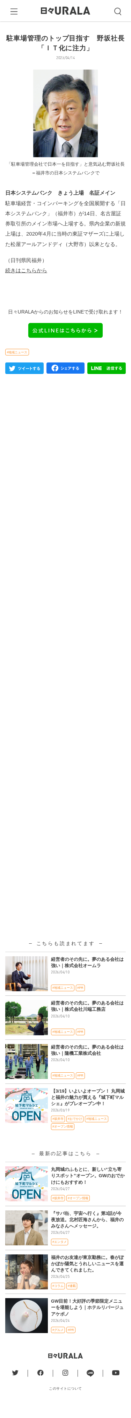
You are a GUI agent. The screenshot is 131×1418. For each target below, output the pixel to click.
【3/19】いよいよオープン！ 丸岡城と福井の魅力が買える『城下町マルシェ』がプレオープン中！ (88, 1109)
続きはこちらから (26, 282)
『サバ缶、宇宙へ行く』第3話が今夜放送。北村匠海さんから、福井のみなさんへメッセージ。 (87, 1231)
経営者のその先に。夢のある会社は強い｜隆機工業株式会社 (87, 1061)
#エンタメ (59, 1253)
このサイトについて (65, 1400)
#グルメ (58, 1341)
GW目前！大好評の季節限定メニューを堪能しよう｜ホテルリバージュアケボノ (87, 1319)
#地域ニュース (17, 364)
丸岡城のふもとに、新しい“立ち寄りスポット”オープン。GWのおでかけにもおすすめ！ (88, 1187)
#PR (80, 999)
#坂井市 (58, 1130)
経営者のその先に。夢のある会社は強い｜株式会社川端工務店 (87, 1018)
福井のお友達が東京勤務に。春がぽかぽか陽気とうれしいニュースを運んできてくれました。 (87, 1275)
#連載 (72, 1297)
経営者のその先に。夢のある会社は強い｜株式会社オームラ (87, 974)
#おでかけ (75, 1130)
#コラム (58, 1297)
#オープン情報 (62, 1138)
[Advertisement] (65, 597)
